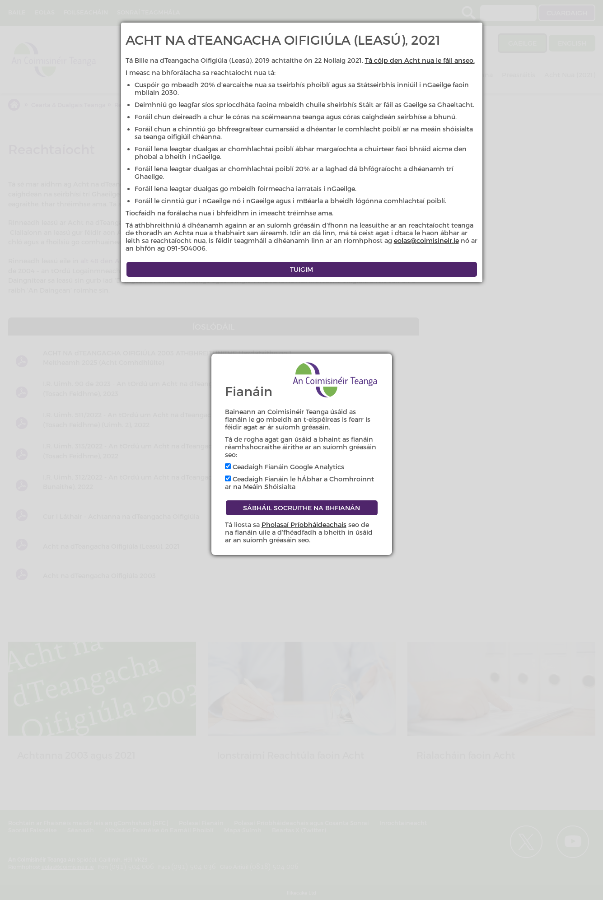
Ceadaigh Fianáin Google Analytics (284, 467)
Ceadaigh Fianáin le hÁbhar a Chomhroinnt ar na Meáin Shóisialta (299, 482)
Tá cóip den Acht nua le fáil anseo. (420, 60)
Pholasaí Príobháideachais (304, 524)
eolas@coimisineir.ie (426, 240)
